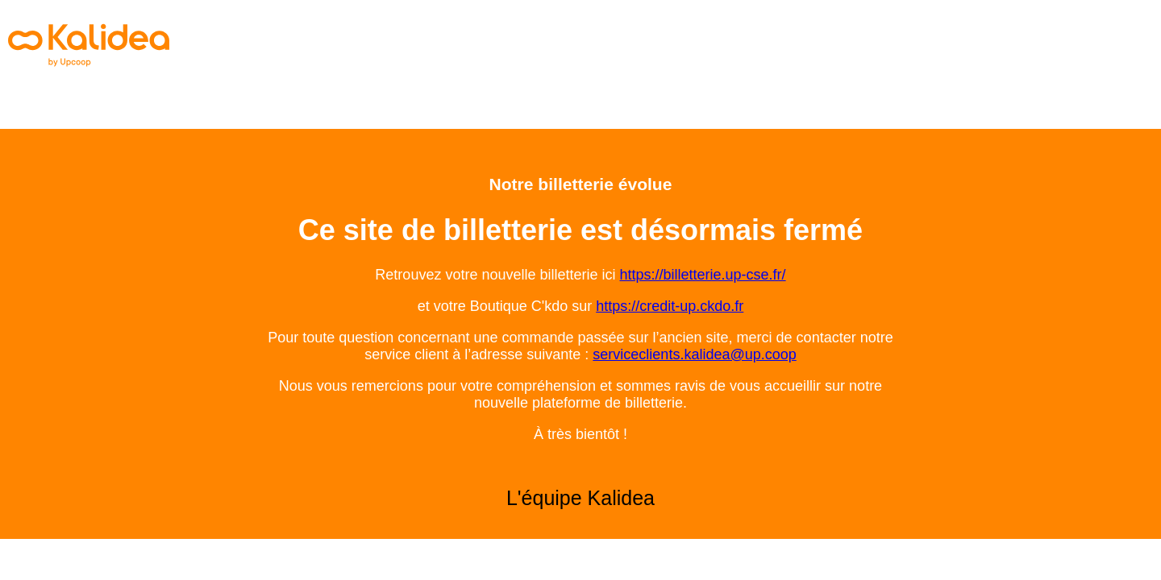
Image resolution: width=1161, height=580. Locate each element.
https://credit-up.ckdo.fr (669, 306)
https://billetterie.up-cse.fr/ (703, 275)
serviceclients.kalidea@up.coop (694, 354)
